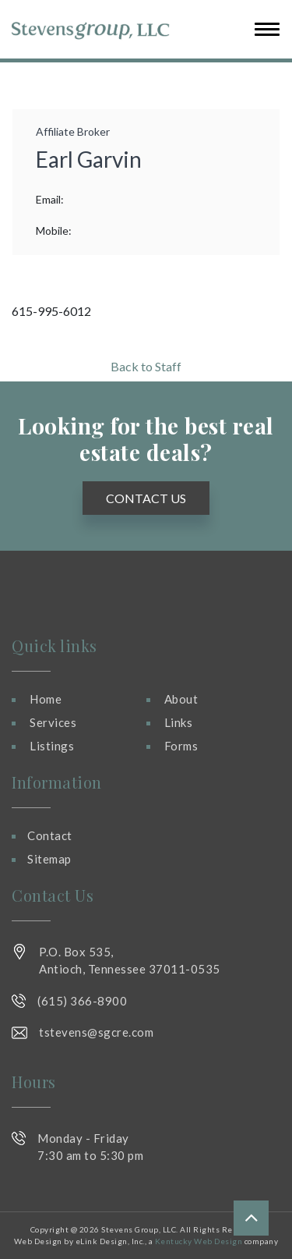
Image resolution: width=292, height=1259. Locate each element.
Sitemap (49, 859)
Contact (49, 835)
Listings (52, 746)
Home (46, 699)
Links (178, 722)
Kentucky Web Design (199, 1241)
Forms (181, 746)
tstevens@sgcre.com (96, 1032)
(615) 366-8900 (82, 1001)
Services (53, 722)
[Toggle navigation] (262, 29)
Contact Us (146, 498)
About (181, 699)
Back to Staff (146, 366)
